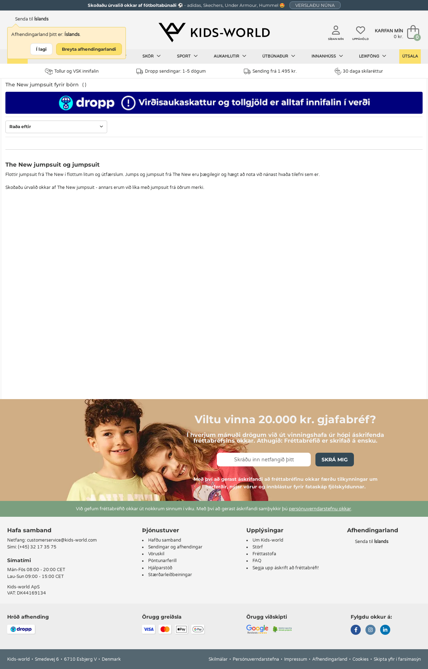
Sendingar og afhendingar (175, 547)
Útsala (410, 56)
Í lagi (41, 49)
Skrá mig (335, 459)
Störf (257, 547)
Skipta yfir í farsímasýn (397, 659)
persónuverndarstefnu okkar (320, 509)
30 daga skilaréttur (358, 71)
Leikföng (372, 56)
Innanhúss (327, 56)
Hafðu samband (164, 540)
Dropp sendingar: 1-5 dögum (171, 71)
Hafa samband (29, 530)
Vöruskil (156, 553)
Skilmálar (218, 659)
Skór (151, 56)
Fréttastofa (264, 553)
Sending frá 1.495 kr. (270, 71)
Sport (187, 56)
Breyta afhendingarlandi (89, 49)
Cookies (360, 659)
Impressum (295, 659)
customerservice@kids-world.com (62, 540)
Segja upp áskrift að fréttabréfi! (285, 567)
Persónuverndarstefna (256, 659)
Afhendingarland (329, 659)
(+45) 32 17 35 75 (37, 547)
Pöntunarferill (162, 560)
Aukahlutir (230, 56)
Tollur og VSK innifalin (72, 71)
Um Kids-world (267, 540)
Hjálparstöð (160, 567)
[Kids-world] (214, 32)
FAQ (256, 560)
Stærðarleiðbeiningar (170, 574)
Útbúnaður (278, 56)
